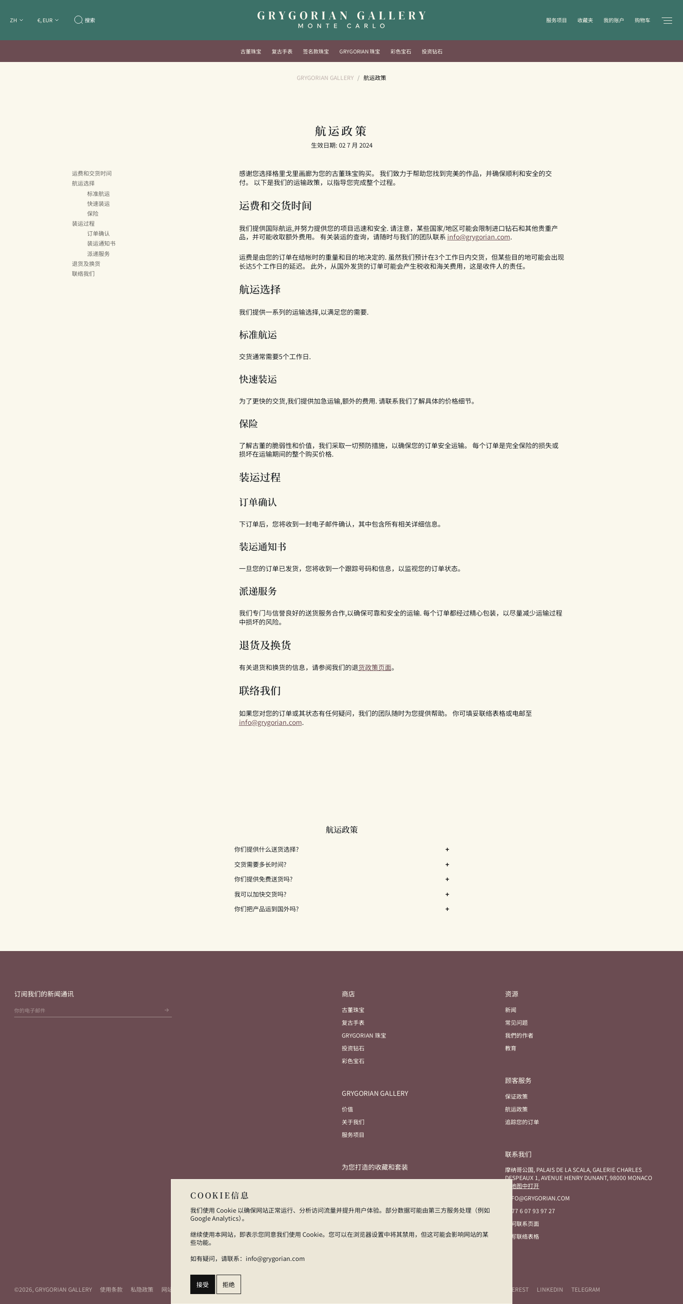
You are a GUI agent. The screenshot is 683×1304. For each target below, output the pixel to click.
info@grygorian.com (537, 1198)
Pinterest (513, 1289)
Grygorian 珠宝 (359, 51)
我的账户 (613, 20)
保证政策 (516, 1096)
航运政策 (516, 1109)
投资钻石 (432, 51)
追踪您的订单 (522, 1122)
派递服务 (98, 253)
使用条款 (111, 1289)
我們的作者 (519, 1035)
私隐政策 (142, 1289)
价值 (347, 1109)
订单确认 (98, 233)
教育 (510, 1048)
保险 (92, 213)
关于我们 (353, 1122)
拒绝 (228, 1284)
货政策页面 (374, 667)
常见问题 (516, 1022)
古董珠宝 (250, 51)
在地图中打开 (522, 1185)
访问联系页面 (522, 1223)
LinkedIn (550, 1289)
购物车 (642, 20)
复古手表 (282, 51)
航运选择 (83, 183)
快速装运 (98, 203)
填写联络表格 (522, 1236)
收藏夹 (585, 20)
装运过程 (83, 223)
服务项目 (556, 20)
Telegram (585, 1289)
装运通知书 (101, 243)
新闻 (510, 1009)
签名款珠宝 (316, 51)
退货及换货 (86, 263)
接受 (202, 1284)
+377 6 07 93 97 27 (530, 1211)
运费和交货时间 (92, 173)
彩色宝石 (400, 51)
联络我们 (83, 273)
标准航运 (98, 193)
